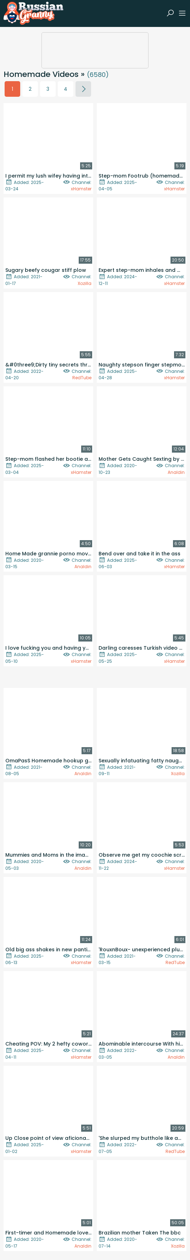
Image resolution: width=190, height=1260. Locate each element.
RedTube (81, 378)
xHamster (81, 189)
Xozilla (84, 283)
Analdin (176, 472)
